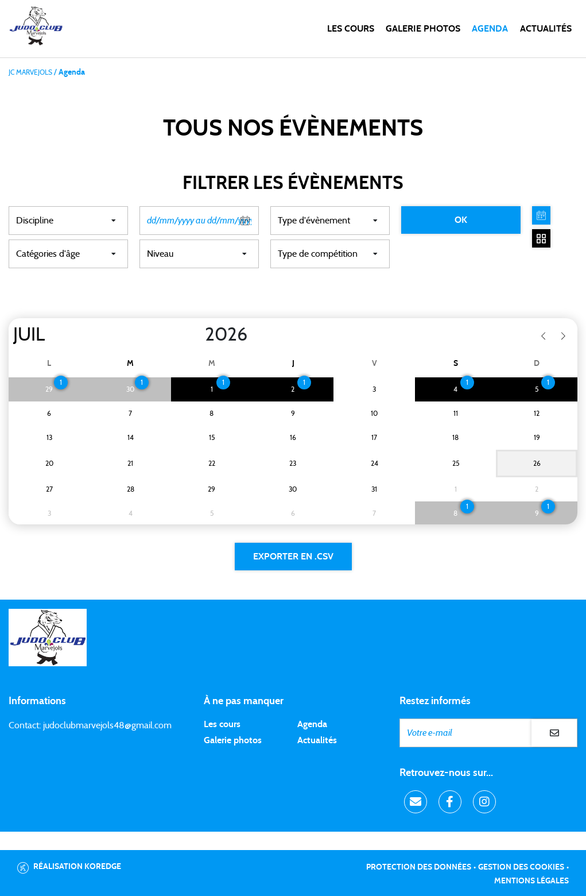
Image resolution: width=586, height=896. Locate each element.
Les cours (350, 28)
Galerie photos (423, 28)
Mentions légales (531, 881)
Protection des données (418, 867)
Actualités (546, 28)
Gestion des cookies (521, 867)
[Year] (196, 335)
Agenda (490, 28)
